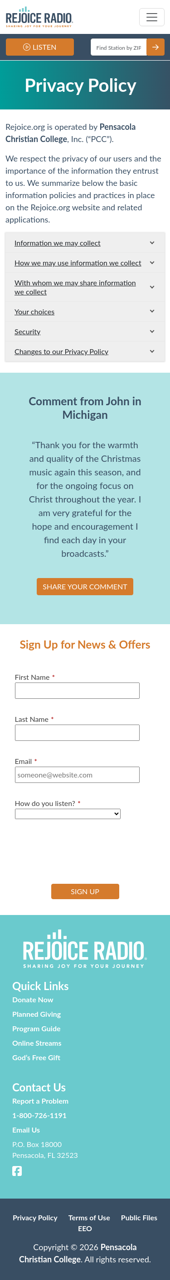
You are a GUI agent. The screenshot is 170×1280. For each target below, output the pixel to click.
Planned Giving (36, 1014)
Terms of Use (89, 1217)
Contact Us (39, 1087)
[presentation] (84, 850)
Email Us (26, 1129)
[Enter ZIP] (119, 47)
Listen (44, 47)
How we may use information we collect (78, 262)
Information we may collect (58, 242)
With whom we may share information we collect (75, 286)
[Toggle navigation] (152, 17)
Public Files (139, 1217)
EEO (85, 1228)
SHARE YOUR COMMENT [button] (85, 586)
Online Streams (37, 1042)
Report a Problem (40, 1100)
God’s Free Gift (36, 1057)
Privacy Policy (35, 1217)
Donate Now (32, 999)
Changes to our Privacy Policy (61, 351)
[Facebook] (17, 1172)
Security (27, 331)
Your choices (34, 311)
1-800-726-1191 (39, 1115)
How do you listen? (48, 803)
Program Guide (36, 1028)
